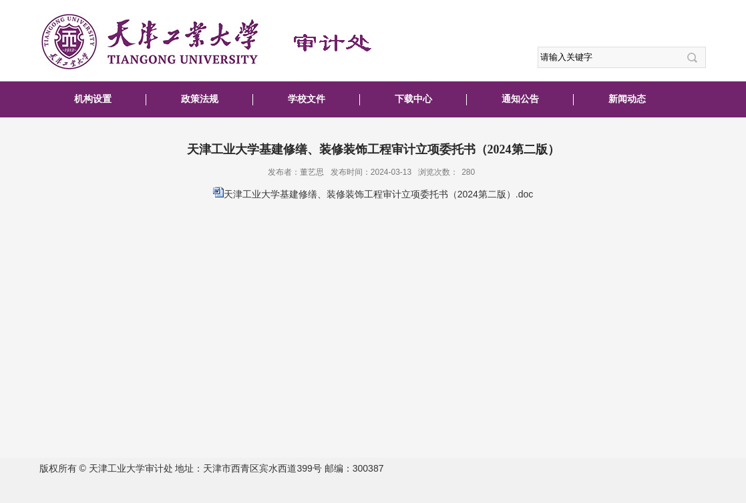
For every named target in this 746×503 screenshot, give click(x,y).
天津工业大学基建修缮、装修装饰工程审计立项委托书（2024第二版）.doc (379, 194)
